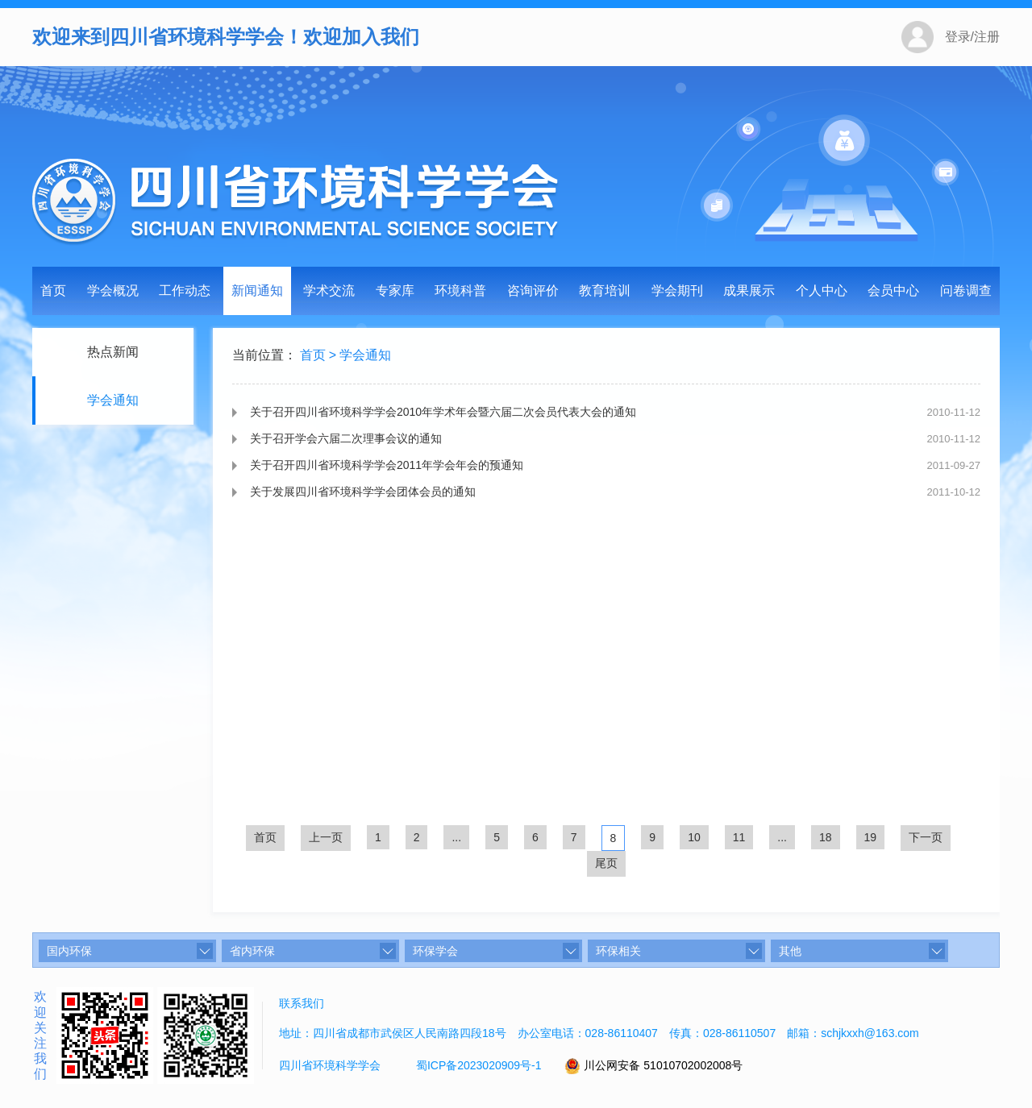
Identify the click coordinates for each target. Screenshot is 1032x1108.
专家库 (395, 290)
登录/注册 (972, 37)
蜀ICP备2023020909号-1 (479, 1065)
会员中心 (893, 290)
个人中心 (821, 290)
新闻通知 (257, 290)
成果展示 (749, 290)
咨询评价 (533, 290)
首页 (53, 290)
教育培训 (604, 290)
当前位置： (264, 356)
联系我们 (301, 1003)
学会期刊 (677, 290)
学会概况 (113, 290)
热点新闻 (111, 352)
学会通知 (111, 400)
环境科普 (460, 290)
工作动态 (184, 290)
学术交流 (329, 290)
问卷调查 (966, 290)
